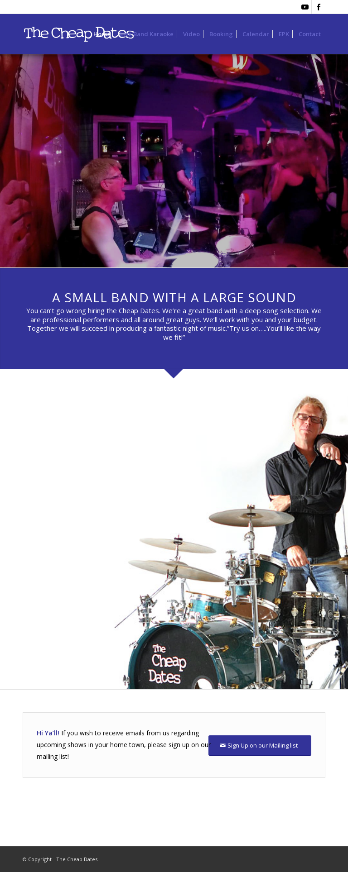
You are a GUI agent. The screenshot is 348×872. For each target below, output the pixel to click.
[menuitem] (102, 34)
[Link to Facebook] (318, 7)
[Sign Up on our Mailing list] (259, 745)
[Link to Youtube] (304, 7)
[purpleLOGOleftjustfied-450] (85, 34)
